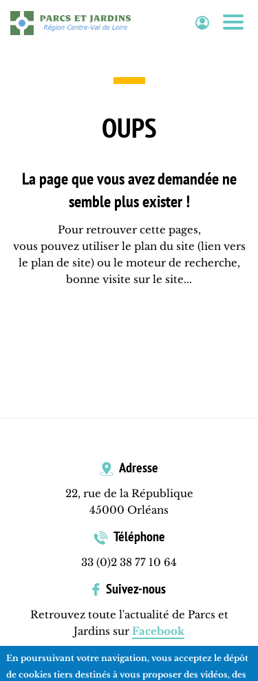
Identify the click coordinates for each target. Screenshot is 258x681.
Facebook (158, 631)
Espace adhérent (202, 23)
